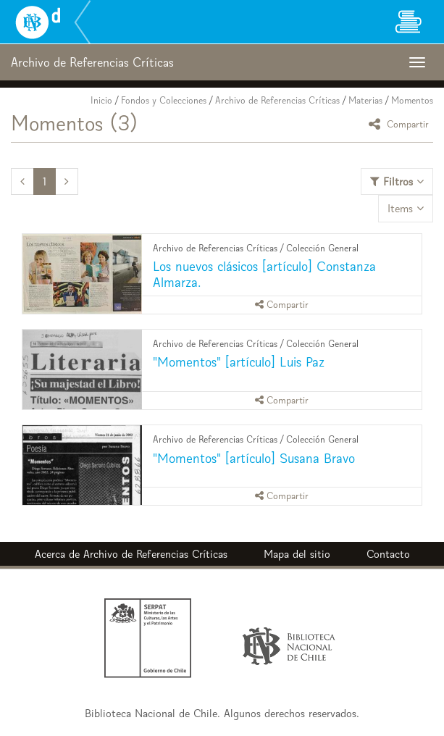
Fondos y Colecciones (163, 100)
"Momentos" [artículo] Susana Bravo (254, 458)
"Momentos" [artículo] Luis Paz (238, 362)
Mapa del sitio (297, 554)
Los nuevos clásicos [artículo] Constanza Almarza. (264, 274)
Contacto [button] (388, 554)
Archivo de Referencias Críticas (277, 100)
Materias (365, 100)
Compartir (401, 123)
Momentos (412, 100)
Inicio (101, 100)
